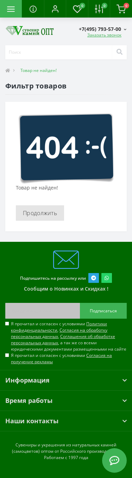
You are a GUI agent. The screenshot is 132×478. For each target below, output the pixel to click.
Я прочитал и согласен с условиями (61, 358)
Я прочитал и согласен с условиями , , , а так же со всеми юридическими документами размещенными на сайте (68, 336)
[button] (55, 9)
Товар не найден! (38, 70)
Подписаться (103, 311)
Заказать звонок (104, 35)
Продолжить (40, 213)
